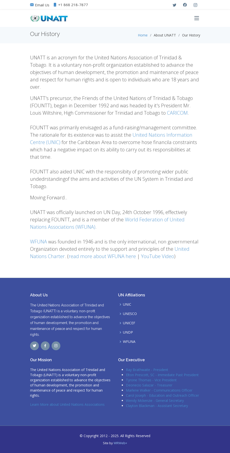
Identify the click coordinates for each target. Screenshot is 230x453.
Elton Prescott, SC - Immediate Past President (162, 374)
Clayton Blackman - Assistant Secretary (157, 405)
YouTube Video (157, 257)
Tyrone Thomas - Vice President (151, 380)
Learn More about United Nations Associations (67, 404)
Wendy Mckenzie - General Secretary (155, 400)
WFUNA (38, 243)
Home (143, 35)
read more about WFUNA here (102, 257)
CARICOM (177, 114)
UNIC (127, 304)
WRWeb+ (120, 443)
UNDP (128, 332)
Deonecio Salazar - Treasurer (149, 385)
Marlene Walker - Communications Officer (159, 390)
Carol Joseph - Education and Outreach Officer (162, 395)
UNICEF (129, 323)
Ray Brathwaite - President (147, 369)
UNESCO (130, 313)
